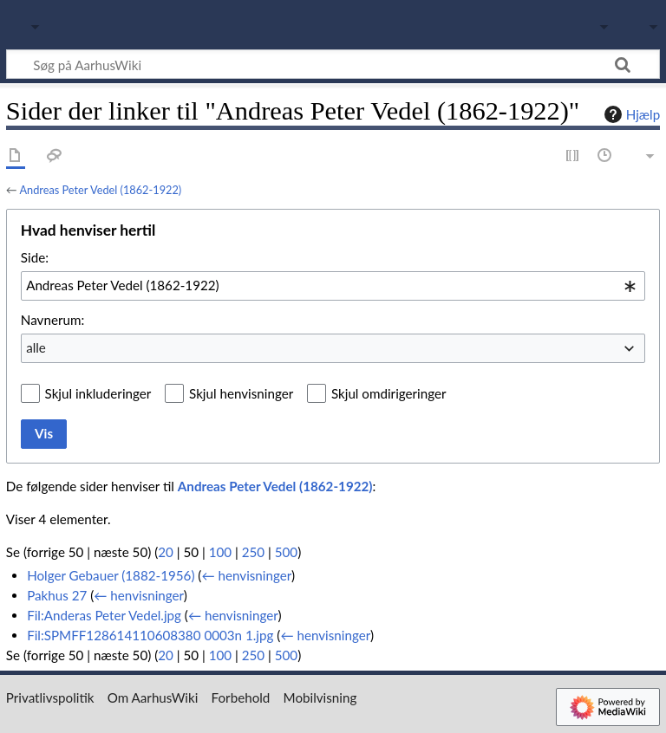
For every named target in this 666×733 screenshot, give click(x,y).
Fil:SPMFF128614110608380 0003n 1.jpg (150, 635)
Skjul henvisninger (241, 393)
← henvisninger (246, 575)
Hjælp (630, 114)
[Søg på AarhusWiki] (333, 64)
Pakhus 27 (57, 595)
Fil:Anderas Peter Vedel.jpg (104, 615)
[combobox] (333, 286)
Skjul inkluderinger (98, 393)
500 (286, 552)
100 (220, 552)
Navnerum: (52, 320)
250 (253, 552)
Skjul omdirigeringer (389, 393)
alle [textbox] (36, 347)
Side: (35, 257)
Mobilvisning (320, 697)
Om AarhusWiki (153, 697)
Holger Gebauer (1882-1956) (110, 575)
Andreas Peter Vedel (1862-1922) (100, 190)
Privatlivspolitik (50, 697)
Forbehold (241, 697)
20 (165, 552)
